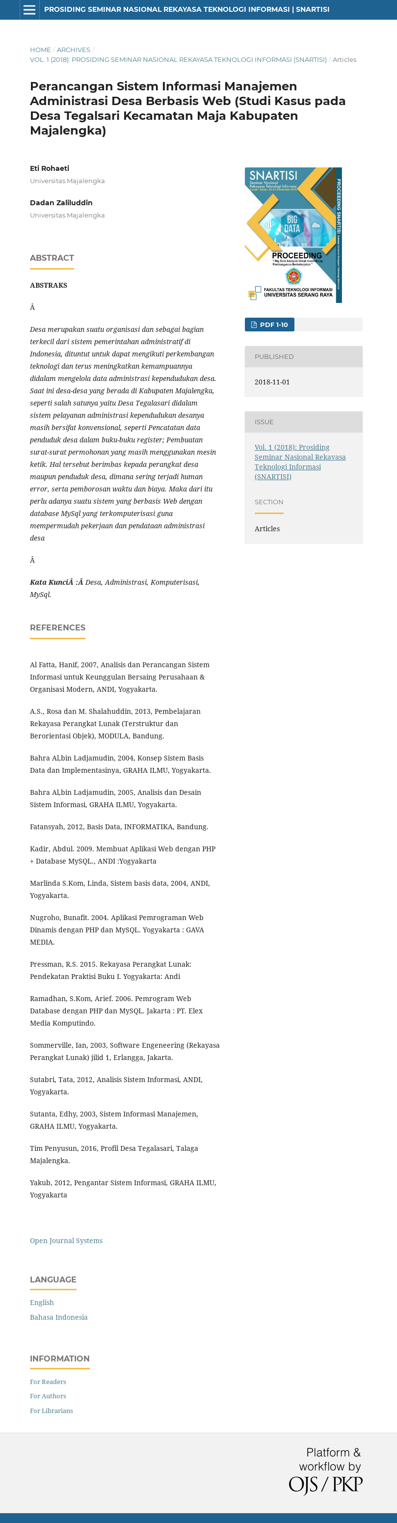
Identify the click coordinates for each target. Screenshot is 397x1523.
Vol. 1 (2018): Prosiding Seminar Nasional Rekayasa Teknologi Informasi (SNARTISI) (178, 59)
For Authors (48, 1395)
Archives (73, 50)
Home (40, 50)
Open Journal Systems (66, 1240)
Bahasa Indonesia (59, 1317)
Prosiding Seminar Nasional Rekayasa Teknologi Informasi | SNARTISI (187, 9)
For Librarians (51, 1410)
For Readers (48, 1381)
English (42, 1302)
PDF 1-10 (273, 324)
